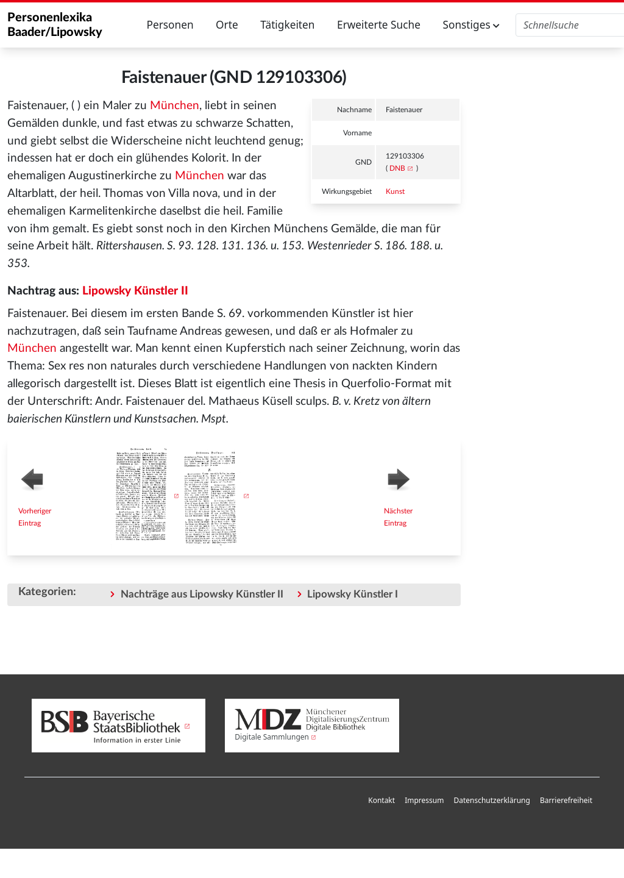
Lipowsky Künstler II (135, 291)
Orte (227, 25)
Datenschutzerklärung (491, 800)
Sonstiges (471, 25)
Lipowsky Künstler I (352, 594)
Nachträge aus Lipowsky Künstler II (202, 594)
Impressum (424, 800)
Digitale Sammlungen (272, 737)
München (174, 106)
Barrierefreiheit (566, 800)
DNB (397, 168)
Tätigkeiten (287, 25)
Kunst (395, 191)
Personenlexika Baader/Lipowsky (54, 25)
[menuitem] (381, 801)
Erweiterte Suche (378, 25)
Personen (169, 25)
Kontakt (381, 800)
